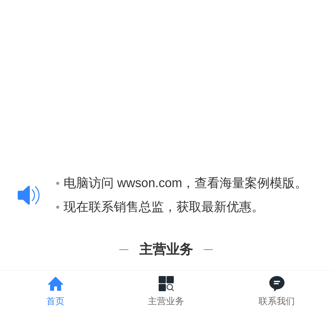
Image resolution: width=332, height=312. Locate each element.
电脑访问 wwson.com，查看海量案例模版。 (181, 182)
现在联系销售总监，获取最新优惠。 (160, 205)
